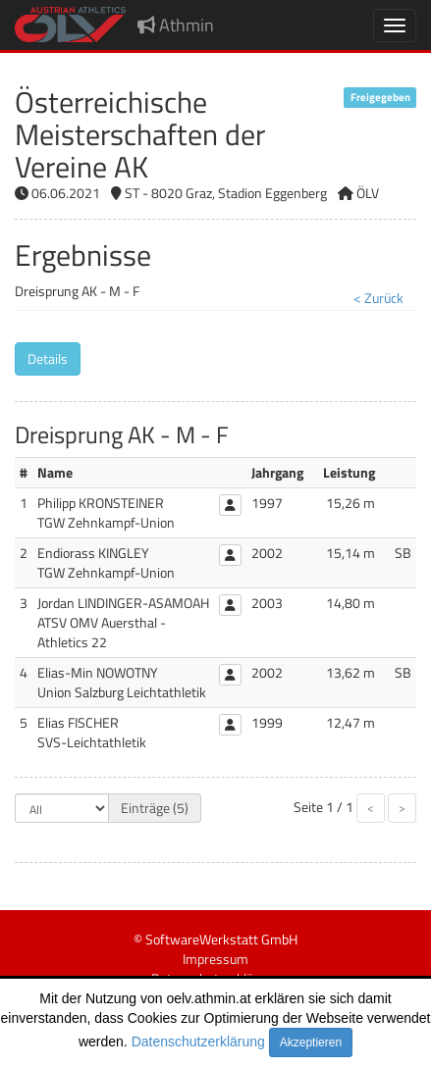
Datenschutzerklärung (198, 1041)
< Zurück (378, 297)
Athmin (175, 25)
